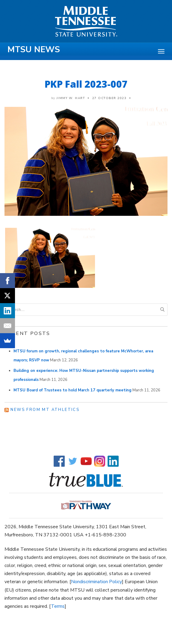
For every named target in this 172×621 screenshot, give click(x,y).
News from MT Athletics (44, 409)
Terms (58, 606)
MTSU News (33, 49)
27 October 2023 (109, 98)
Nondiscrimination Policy (96, 581)
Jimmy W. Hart (71, 98)
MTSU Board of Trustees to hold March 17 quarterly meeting (72, 390)
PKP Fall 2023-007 (86, 83)
